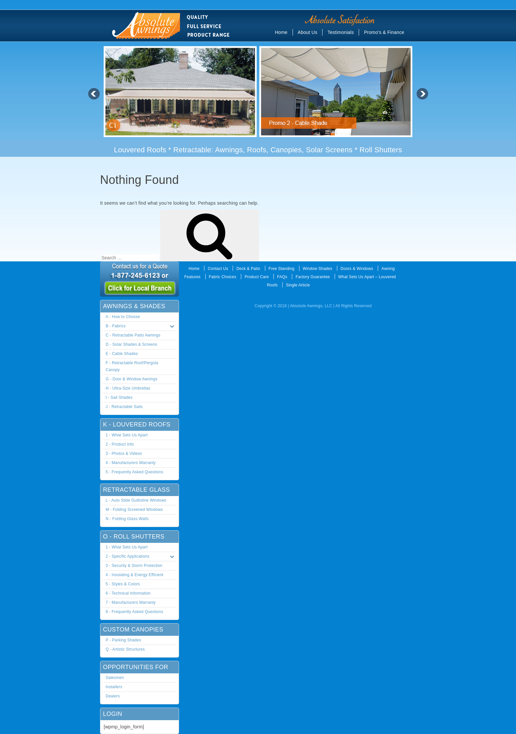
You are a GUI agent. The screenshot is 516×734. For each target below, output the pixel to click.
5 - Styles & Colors (123, 584)
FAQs (282, 277)
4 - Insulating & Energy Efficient (134, 575)
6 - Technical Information (128, 593)
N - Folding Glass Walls (127, 518)
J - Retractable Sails (124, 406)
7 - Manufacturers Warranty (131, 602)
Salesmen (115, 677)
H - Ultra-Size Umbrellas (128, 388)
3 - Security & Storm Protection (134, 565)
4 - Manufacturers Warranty (131, 462)
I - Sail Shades (119, 397)
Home (281, 32)
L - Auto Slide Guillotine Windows (136, 500)
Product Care (257, 277)
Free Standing (282, 268)
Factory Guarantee (313, 277)
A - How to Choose (123, 316)
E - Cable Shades (122, 353)
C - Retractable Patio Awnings (133, 335)
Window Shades (317, 268)
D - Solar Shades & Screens (131, 344)
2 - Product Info (120, 444)
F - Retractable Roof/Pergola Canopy (132, 366)
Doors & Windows (357, 268)
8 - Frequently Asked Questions (134, 611)
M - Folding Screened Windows (134, 509)
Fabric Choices (223, 277)
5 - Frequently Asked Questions (134, 472)
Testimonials (340, 32)
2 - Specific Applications (141, 556)
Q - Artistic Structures (125, 649)
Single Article (298, 285)
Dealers (113, 696)
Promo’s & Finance (384, 32)
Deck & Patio (248, 268)
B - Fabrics (141, 326)
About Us (308, 32)
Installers (114, 687)
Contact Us (218, 268)
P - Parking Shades (123, 640)
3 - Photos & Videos (124, 453)
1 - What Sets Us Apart (127, 435)
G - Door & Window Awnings (131, 379)
